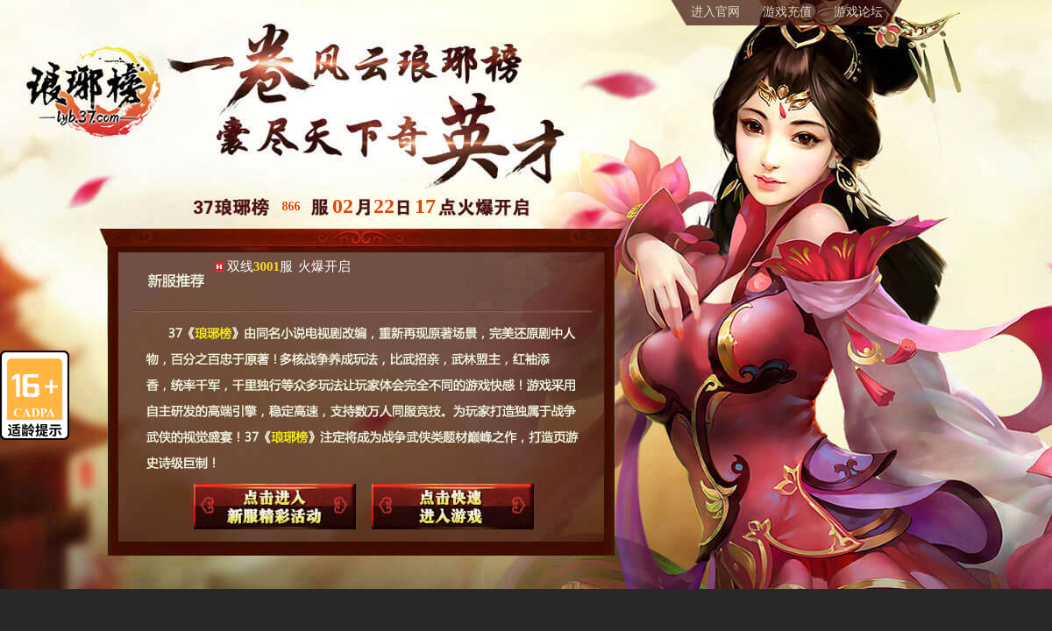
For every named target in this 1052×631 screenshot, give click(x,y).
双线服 (289, 266)
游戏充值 (787, 11)
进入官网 (715, 11)
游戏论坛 (858, 11)
